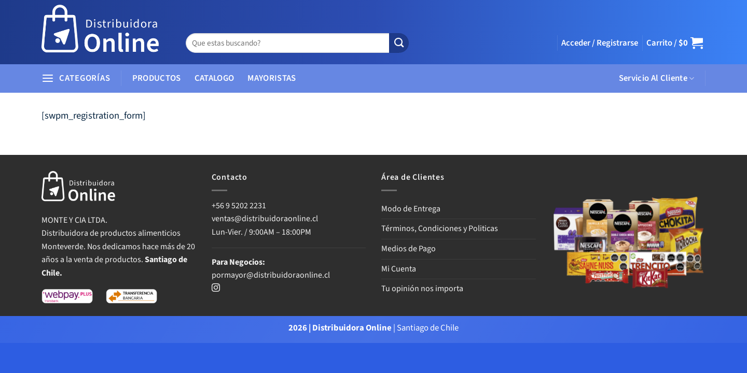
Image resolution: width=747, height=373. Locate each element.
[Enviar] (399, 43)
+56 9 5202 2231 (239, 205)
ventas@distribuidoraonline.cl (266, 218)
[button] (599, 43)
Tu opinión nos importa (422, 288)
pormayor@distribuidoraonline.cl (271, 275)
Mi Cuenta (398, 269)
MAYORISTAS (271, 78)
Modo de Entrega (410, 208)
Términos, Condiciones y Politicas (439, 228)
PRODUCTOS (156, 78)
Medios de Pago (408, 248)
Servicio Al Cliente (657, 78)
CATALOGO (214, 78)
